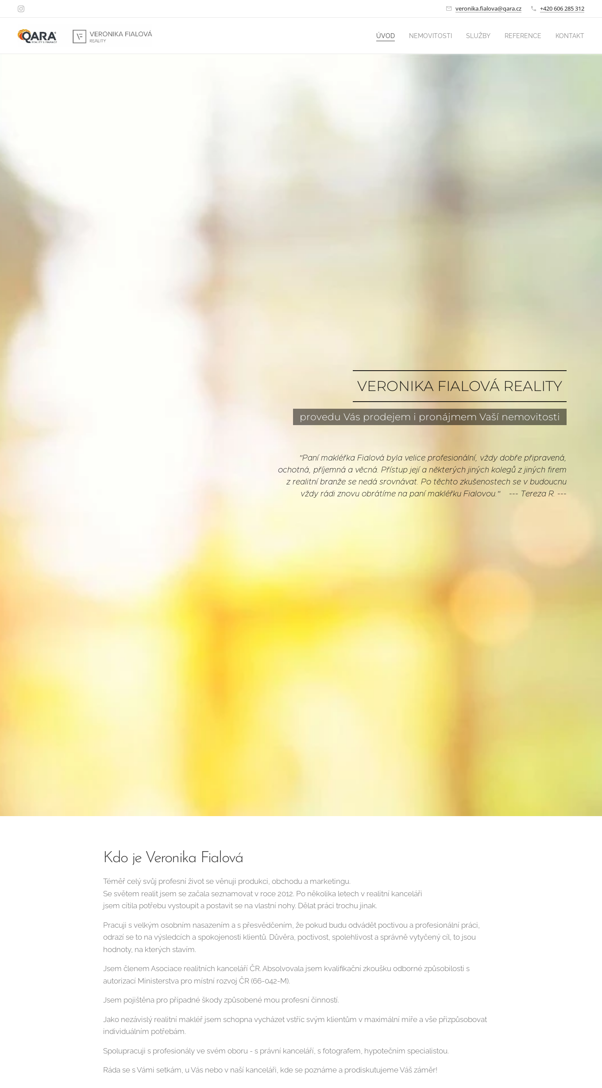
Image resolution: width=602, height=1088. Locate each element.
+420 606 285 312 (562, 8)
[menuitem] (371, 36)
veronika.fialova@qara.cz (488, 8)
